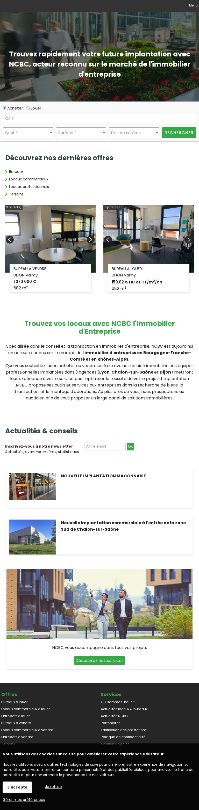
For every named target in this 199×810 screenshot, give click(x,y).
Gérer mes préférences (24, 799)
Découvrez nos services (99, 660)
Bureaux (16, 171)
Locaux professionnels (29, 186)
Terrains (16, 194)
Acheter (13, 108)
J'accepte (17, 787)
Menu (193, 5)
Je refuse (53, 786)
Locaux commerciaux (28, 179)
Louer (33, 108)
